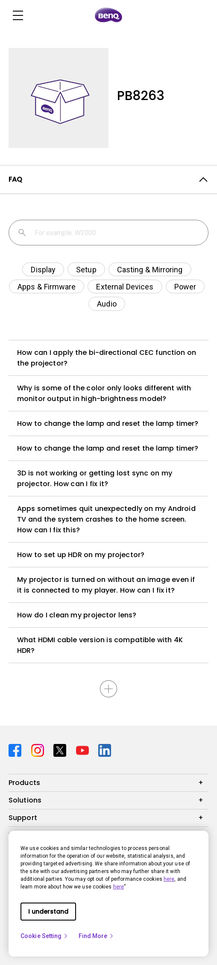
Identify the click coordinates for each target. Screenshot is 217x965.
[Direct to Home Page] (108, 15)
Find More (96, 936)
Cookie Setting (44, 936)
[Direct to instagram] (39, 749)
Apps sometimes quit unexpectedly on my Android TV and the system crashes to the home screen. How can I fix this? (106, 519)
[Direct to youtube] (84, 749)
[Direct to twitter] (61, 749)
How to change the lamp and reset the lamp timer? (107, 423)
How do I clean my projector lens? (76, 615)
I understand (48, 911)
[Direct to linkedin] (104, 749)
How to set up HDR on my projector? (80, 555)
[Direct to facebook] (16, 749)
